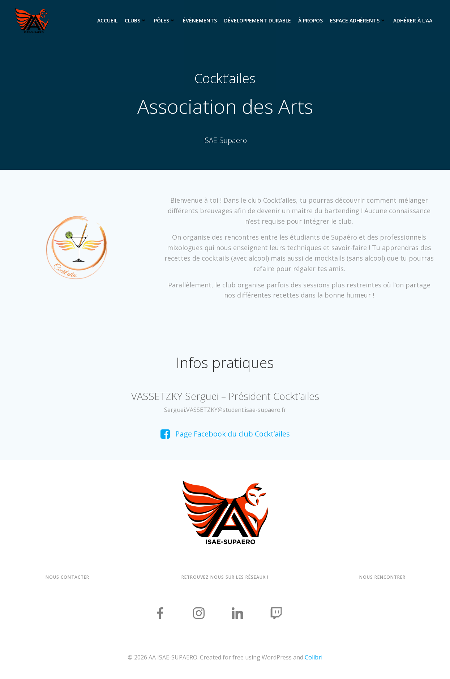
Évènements (200, 20)
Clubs (136, 20)
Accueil (107, 20)
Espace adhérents (358, 20)
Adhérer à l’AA (412, 20)
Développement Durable (257, 20)
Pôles (165, 20)
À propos (310, 20)
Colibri (313, 657)
